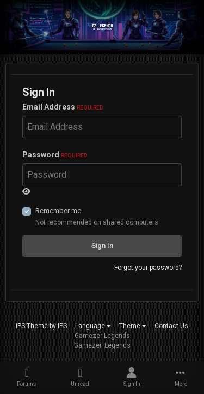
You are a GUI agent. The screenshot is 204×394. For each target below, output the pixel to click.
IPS (62, 326)
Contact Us (171, 326)
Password (54, 154)
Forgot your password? (148, 267)
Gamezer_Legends (102, 345)
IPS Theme (32, 326)
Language (93, 326)
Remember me (58, 211)
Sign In (102, 245)
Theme (132, 326)
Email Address (62, 106)
